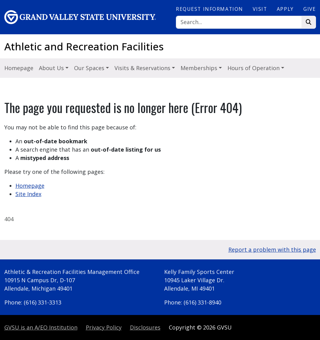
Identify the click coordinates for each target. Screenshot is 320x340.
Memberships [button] (200, 68)
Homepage (18, 68)
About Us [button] (52, 68)
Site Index (28, 194)
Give (309, 9)
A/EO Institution (40, 327)
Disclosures (145, 327)
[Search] (239, 22)
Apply (285, 9)
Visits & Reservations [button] (143, 68)
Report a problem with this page (272, 249)
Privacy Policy (104, 327)
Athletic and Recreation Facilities (84, 46)
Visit (260, 9)
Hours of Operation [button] (254, 68)
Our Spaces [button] (90, 68)
